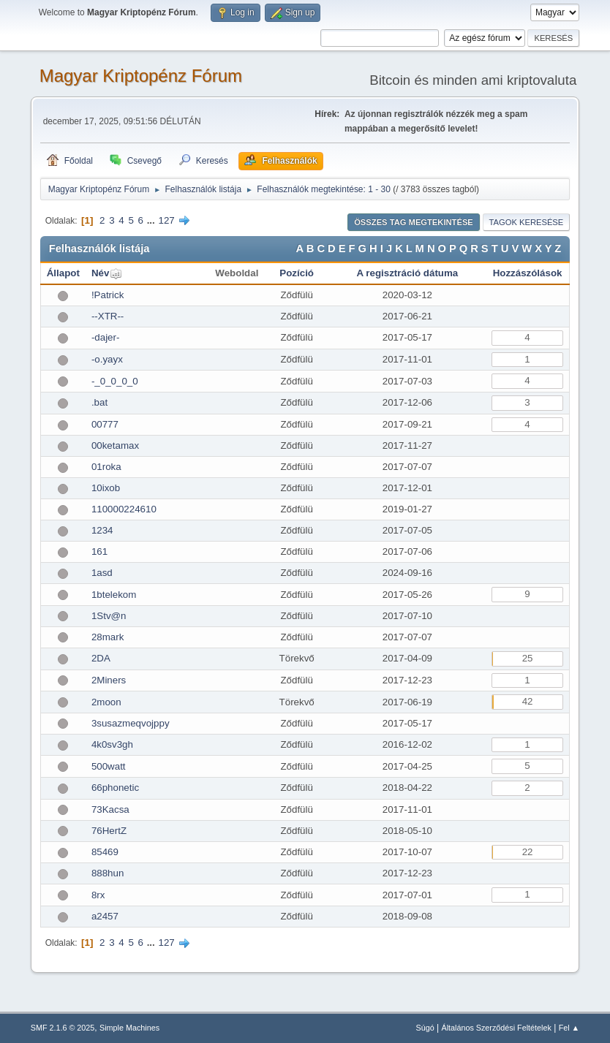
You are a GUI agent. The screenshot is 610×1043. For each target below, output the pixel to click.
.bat (99, 402)
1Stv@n (109, 615)
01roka (106, 466)
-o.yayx (107, 359)
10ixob (105, 487)
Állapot (63, 273)
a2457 (104, 916)
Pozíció (296, 273)
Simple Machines (129, 1027)
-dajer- (105, 337)
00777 (104, 424)
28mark (107, 637)
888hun (107, 873)
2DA (100, 658)
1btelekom (114, 594)
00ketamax (115, 445)
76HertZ (109, 830)
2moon (106, 702)
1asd (102, 572)
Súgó (424, 1027)
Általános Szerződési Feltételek (496, 1027)
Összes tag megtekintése (413, 222)
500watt (108, 766)
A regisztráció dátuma (408, 273)
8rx (98, 895)
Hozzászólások (527, 273)
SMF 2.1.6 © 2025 (63, 1027)
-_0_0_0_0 (114, 381)
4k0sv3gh (112, 744)
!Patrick (107, 294)
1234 (102, 530)
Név (100, 273)
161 (99, 551)
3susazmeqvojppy (130, 723)
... (152, 220)
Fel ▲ (569, 1027)
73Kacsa (110, 809)
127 (166, 220)
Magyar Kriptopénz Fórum (140, 76)
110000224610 (124, 509)
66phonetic (115, 787)
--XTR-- (107, 316)
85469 (104, 851)
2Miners (108, 680)
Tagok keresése (526, 222)
